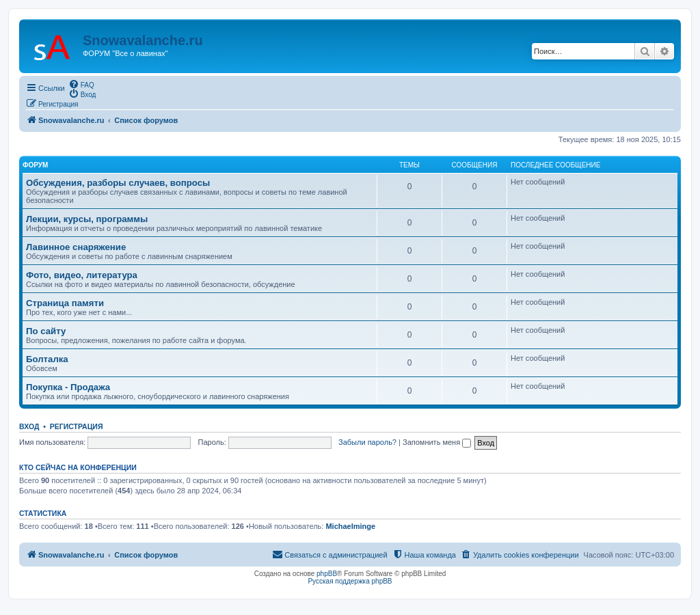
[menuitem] (81, 84)
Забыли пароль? (367, 442)
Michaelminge (350, 526)
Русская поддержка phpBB (350, 581)
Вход (29, 426)
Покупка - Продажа (68, 387)
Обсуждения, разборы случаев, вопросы (118, 183)
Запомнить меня (437, 442)
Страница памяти (65, 303)
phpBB (327, 573)
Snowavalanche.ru (143, 40)
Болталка (47, 359)
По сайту (46, 331)
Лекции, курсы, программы (87, 219)
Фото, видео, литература (81, 275)
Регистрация (76, 426)
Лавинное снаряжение (76, 247)
